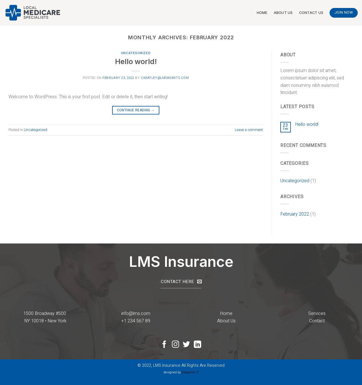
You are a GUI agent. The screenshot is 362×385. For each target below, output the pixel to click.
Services (317, 313)
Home (262, 13)
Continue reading (136, 110)
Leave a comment (249, 129)
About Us (283, 13)
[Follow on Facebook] (164, 345)
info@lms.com (135, 313)
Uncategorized (136, 53)
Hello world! (136, 61)
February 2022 (294, 214)
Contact (317, 321)
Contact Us (311, 13)
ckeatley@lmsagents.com (165, 77)
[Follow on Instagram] (175, 345)
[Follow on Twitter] (186, 345)
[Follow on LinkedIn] (197, 345)
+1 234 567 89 (135, 321)
